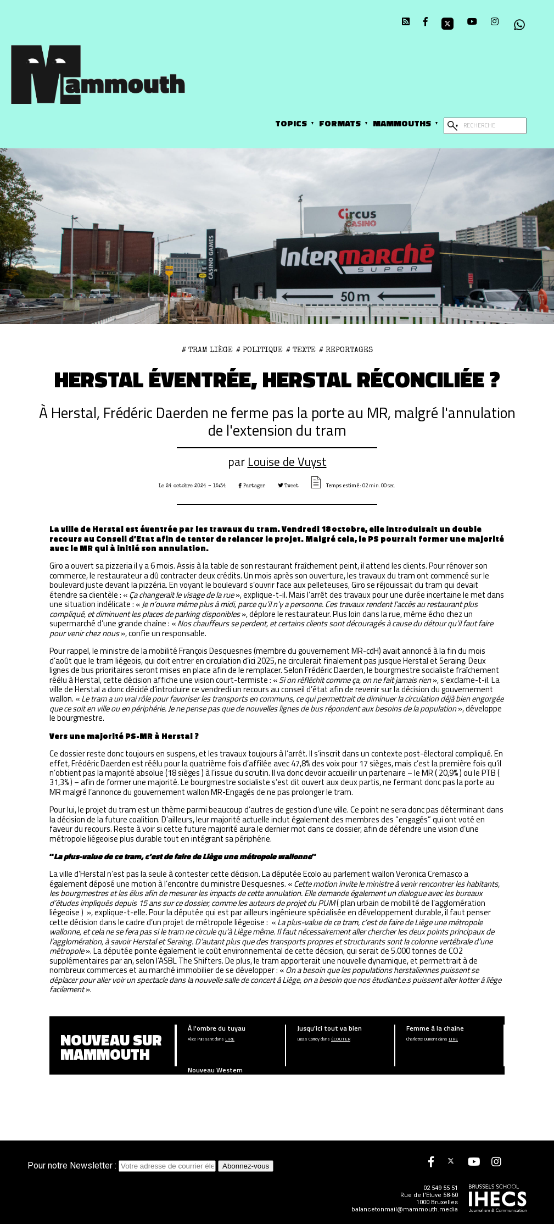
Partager (252, 485)
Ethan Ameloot (201, 1080)
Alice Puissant (201, 1039)
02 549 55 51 (440, 1188)
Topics (291, 123)
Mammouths (402, 123)
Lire (229, 1039)
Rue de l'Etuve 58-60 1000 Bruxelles (429, 1199)
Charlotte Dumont (421, 1039)
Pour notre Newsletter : (122, 1165)
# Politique (259, 350)
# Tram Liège (207, 350)
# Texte (301, 350)
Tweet (288, 485)
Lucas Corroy (308, 1039)
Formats (340, 123)
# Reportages (346, 350)
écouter (340, 1039)
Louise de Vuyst (287, 461)
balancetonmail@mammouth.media (404, 1209)
